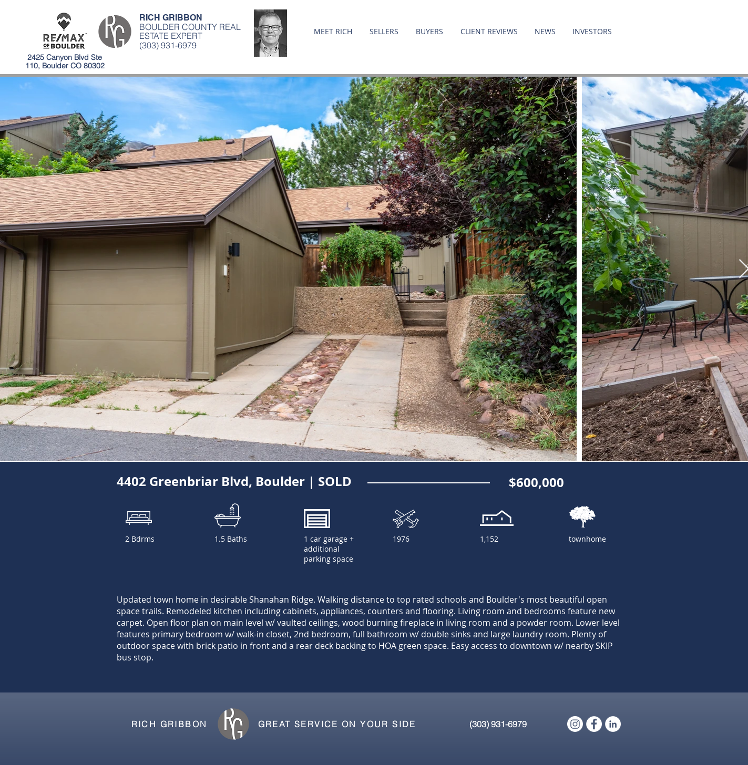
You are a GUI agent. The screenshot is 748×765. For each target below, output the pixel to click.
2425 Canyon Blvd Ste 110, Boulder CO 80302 (65, 61)
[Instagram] (575, 724)
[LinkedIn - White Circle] (613, 724)
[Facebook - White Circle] (594, 724)
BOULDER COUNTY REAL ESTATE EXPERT (190, 32)
